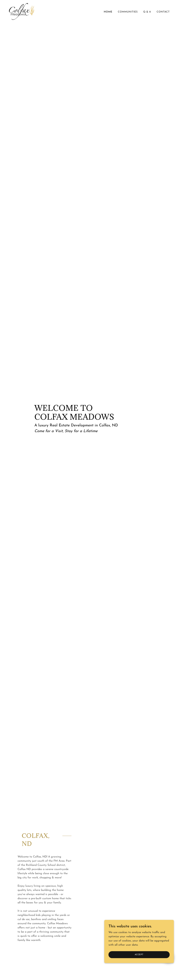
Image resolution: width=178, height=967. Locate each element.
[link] (21, 11)
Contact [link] (163, 12)
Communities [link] (128, 12)
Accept (139, 954)
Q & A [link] (147, 12)
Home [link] (108, 12)
